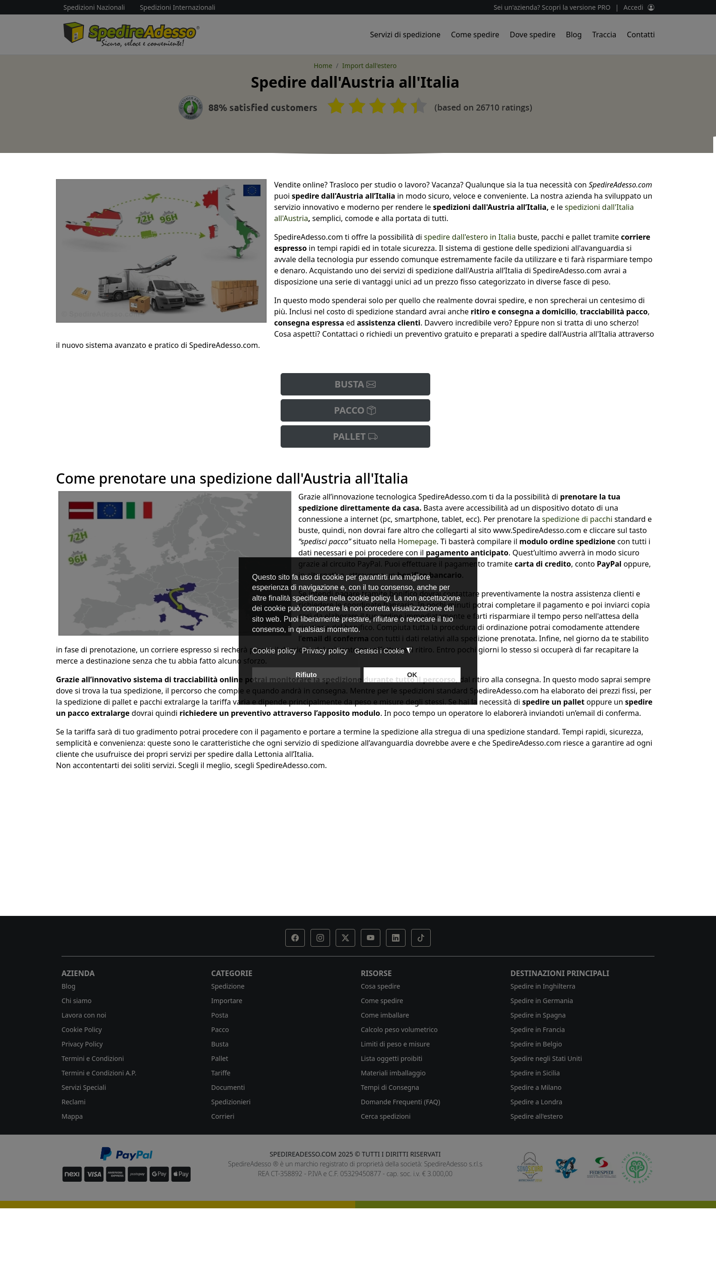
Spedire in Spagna (538, 1015)
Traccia (604, 34)
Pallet (219, 1058)
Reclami (74, 1101)
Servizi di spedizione (405, 34)
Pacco (220, 1029)
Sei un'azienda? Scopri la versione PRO (552, 7)
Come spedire (475, 34)
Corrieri (222, 1116)
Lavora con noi (84, 1015)
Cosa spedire (380, 986)
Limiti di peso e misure (395, 1043)
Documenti (228, 1087)
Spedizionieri (231, 1101)
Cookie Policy (82, 1029)
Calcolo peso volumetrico (399, 1029)
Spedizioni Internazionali (177, 7)
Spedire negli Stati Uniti (546, 1058)
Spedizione (228, 986)
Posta (219, 1015)
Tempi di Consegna (390, 1087)
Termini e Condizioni (93, 1058)
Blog (574, 34)
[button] (295, 938)
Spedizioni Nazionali (94, 7)
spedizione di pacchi (577, 519)
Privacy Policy (82, 1043)
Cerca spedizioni (386, 1116)
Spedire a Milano (536, 1087)
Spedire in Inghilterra (542, 986)
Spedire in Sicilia (535, 1072)
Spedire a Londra (536, 1101)
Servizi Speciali (84, 1087)
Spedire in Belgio (536, 1043)
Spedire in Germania (541, 1000)
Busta (219, 1043)
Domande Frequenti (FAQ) (400, 1101)
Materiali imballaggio (393, 1072)
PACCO (355, 410)
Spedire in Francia (537, 1029)
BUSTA (355, 384)
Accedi (633, 7)
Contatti (641, 34)
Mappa (72, 1116)
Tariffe (220, 1072)
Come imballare (385, 1015)
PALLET (355, 436)
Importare (226, 1000)
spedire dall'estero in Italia (470, 237)
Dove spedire (533, 34)
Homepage (417, 541)
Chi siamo (76, 1000)
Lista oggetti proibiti (391, 1058)
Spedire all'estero (536, 1116)
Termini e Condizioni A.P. (99, 1072)
